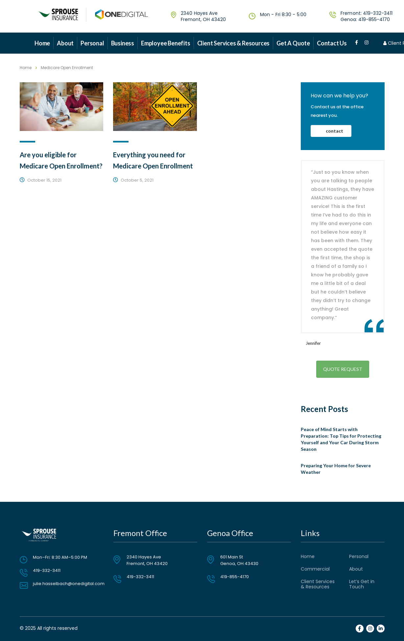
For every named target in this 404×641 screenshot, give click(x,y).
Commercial (315, 569)
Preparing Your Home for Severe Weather (336, 469)
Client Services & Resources (233, 43)
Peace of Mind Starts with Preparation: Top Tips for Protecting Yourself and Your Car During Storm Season (341, 439)
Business (122, 43)
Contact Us (332, 43)
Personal (92, 43)
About (65, 43)
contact (334, 131)
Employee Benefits (165, 43)
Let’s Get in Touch (361, 584)
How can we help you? (339, 95)
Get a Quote (293, 43)
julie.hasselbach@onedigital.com (69, 583)
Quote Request (342, 369)
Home (42, 43)
